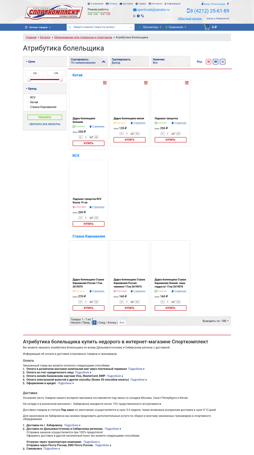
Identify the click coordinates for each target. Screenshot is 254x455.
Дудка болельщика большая (84, 120)
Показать (44, 117)
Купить (88, 143)
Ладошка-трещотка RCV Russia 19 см (87, 201)
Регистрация (218, 4)
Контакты (157, 3)
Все (121, 322)
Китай (77, 75)
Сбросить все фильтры (44, 124)
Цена (30, 61)
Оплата (113, 3)
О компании (97, 3)
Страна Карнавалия (88, 236)
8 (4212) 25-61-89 (209, 11)
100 (225, 321)
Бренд (31, 88)
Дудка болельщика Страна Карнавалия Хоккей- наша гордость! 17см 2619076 (170, 283)
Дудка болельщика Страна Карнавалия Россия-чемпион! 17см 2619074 (129, 283)
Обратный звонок (190, 18)
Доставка (128, 3)
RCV (75, 156)
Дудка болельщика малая (129, 118)
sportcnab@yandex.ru (153, 10)
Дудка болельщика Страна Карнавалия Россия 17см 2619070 (88, 283)
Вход (206, 4)
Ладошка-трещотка (166, 118)
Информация (173, 3)
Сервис (142, 3)
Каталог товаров (36, 27)
